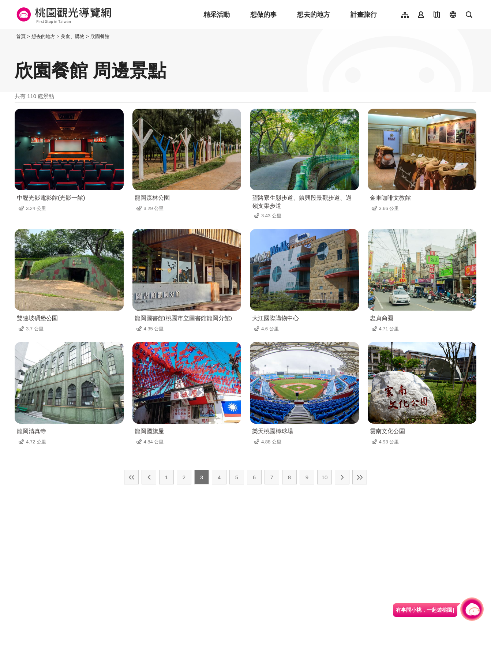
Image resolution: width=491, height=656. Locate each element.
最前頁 (131, 477)
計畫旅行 (364, 14)
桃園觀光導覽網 (63, 14)
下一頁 (342, 477)
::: (13, 36)
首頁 (21, 36)
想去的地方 (313, 14)
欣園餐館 (99, 36)
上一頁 (149, 477)
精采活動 (216, 14)
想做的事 (263, 14)
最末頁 (359, 477)
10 (325, 477)
